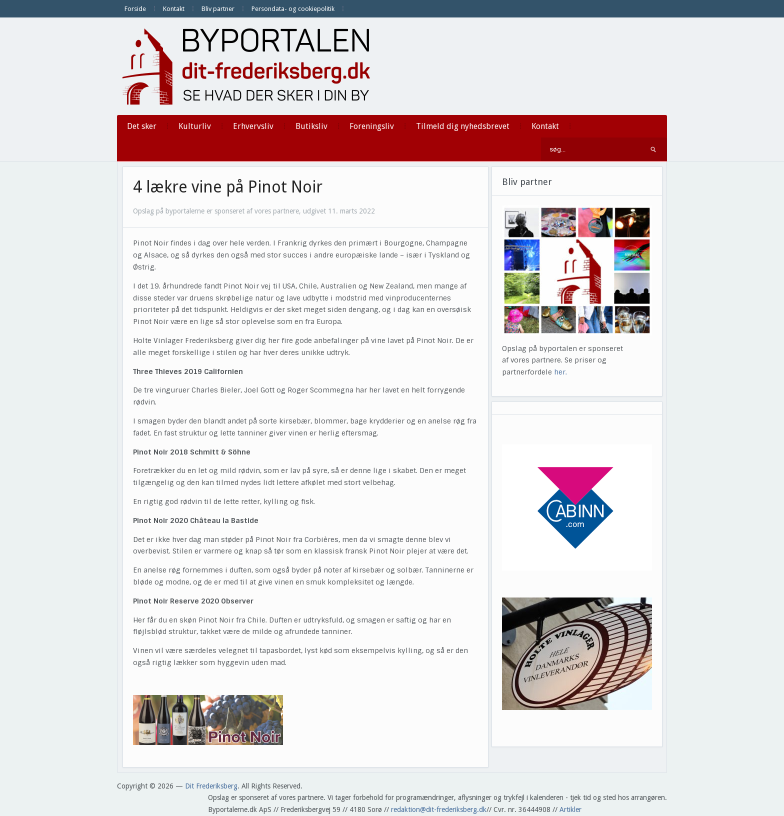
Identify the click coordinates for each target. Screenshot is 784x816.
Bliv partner (218, 8)
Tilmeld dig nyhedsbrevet (463, 126)
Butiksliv (312, 126)
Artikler (571, 810)
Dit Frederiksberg (211, 786)
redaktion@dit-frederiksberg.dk (438, 810)
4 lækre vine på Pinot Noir (227, 187)
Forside (135, 8)
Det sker (141, 126)
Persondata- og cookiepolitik (293, 8)
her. (560, 372)
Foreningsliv (372, 126)
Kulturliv (194, 126)
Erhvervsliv (253, 126)
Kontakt (173, 8)
